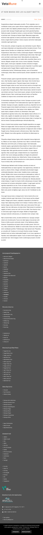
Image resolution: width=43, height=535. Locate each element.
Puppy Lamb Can (6, 365)
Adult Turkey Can (6, 376)
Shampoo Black (6, 411)
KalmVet (4, 277)
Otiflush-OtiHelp (6, 394)
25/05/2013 (8, 19)
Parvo (4, 458)
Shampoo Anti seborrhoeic (9, 400)
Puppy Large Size (6, 355)
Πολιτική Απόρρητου (7, 519)
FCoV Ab (4, 466)
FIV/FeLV (5, 474)
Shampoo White (6, 417)
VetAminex (5, 292)
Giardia (4, 449)
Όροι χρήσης (6, 517)
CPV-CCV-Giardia (6, 447)
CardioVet (5, 262)
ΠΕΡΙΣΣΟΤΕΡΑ (26, 531)
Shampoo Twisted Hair (8, 415)
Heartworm (5, 454)
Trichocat (5, 286)
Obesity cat (5, 335)
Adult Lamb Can (6, 378)
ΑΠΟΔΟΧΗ (16, 531)
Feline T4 (5, 468)
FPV (3, 477)
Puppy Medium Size (7, 353)
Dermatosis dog (6, 310)
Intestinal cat (6, 333)
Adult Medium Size (7, 359)
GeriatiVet (5, 269)
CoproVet (5, 265)
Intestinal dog (6, 316)
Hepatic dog (5, 312)
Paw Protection (6, 392)
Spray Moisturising (7, 427)
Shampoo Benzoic (7, 404)
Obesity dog (5, 322)
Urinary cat (5, 341)
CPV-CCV (5, 445)
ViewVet (4, 300)
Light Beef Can (6, 374)
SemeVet (5, 284)
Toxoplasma (5, 481)
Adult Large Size (6, 361)
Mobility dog (5, 320)
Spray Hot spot (6, 425)
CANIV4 (4, 437)
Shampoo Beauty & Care (8, 402)
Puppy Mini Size (6, 351)
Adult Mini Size (6, 357)
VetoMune (5, 294)
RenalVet (5, 281)
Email (39, 19)
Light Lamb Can (6, 372)
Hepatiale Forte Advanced (8, 275)
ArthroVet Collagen (7, 256)
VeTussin (5, 298)
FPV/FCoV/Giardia (7, 451)
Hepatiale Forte (6, 273)
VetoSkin (5, 296)
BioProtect (5, 260)
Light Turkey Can (6, 370)
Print (35, 19)
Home (11, 15)
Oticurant (5, 390)
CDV (4, 441)
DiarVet (4, 267)
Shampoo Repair (6, 413)
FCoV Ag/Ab (5, 472)
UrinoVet (5, 290)
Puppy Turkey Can (7, 363)
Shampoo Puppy (6, 408)
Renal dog (5, 327)
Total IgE (4, 460)
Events (3, 19)
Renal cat (5, 337)
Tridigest (5, 288)
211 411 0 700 (7, 509)
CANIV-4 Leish (6, 439)
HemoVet (5, 271)
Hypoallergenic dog (7, 314)
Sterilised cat (6, 339)
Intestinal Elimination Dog (8, 318)
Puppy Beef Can (6, 368)
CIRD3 (4, 443)
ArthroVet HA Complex (8, 258)
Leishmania (5, 456)
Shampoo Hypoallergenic (8, 406)
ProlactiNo (5, 279)
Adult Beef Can (6, 380)
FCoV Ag (4, 470)
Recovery (5, 325)
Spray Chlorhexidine (7, 423)
